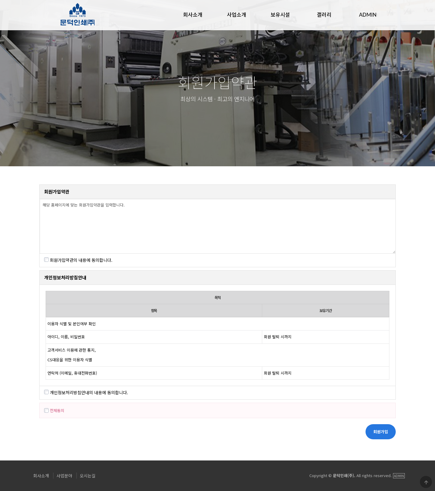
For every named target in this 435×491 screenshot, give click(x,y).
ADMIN (367, 14)
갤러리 (324, 14)
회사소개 (192, 14)
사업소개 (236, 14)
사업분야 (64, 476)
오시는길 (87, 476)
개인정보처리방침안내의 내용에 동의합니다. (86, 392)
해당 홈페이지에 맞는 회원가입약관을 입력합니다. (217, 226)
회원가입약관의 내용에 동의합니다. (78, 260)
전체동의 (54, 410)
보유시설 (280, 14)
